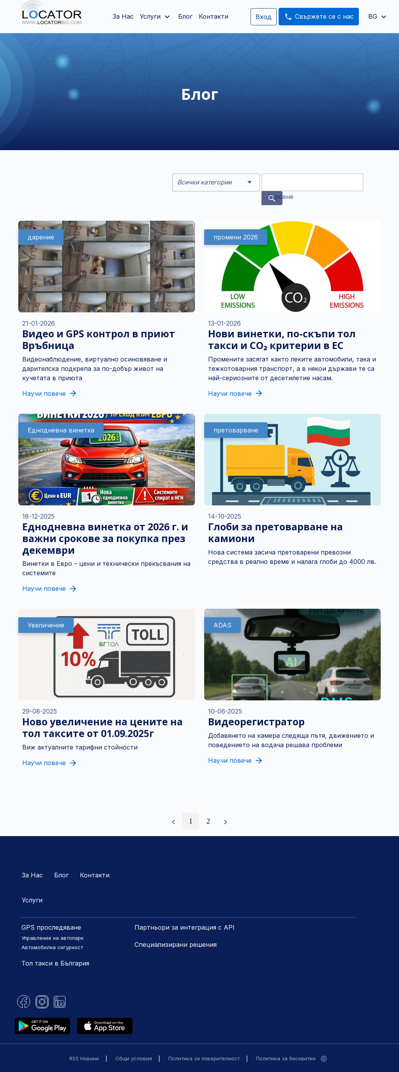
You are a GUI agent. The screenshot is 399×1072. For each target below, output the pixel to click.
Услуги (32, 900)
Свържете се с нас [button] (319, 16)
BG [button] (378, 16)
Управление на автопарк (52, 938)
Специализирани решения (175, 944)
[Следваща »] (225, 821)
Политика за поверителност (204, 1058)
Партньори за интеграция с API (184, 927)
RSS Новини (84, 1058)
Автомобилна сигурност (52, 947)
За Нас (123, 16)
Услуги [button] (156, 16)
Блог (185, 16)
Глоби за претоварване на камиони (275, 532)
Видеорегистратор (256, 721)
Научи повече (49, 393)
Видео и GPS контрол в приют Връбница (98, 339)
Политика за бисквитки (286, 1058)
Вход (264, 17)
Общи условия (133, 1058)
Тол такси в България (55, 963)
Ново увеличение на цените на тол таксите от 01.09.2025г (102, 727)
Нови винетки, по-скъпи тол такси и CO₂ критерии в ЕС (282, 339)
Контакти (213, 16)
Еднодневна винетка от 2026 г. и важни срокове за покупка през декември (105, 538)
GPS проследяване (51, 927)
